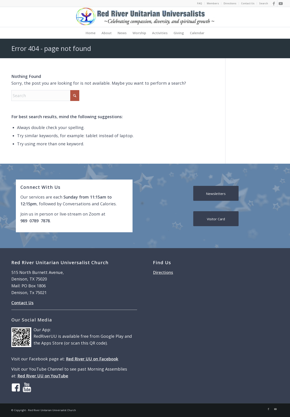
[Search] (45, 95)
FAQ (199, 3)
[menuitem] (200, 3)
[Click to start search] (74, 95)
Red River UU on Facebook (92, 359)
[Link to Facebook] (274, 3)
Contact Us (247, 3)
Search (263, 3)
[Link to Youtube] (280, 3)
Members (213, 3)
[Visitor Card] (216, 218)
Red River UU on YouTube (42, 376)
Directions (230, 3)
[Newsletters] (216, 193)
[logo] (145, 17)
